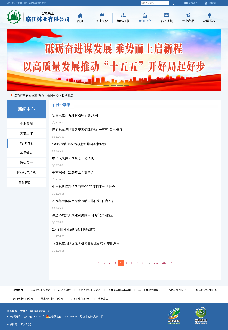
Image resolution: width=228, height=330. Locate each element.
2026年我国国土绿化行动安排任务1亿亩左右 (83, 201)
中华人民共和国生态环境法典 (73, 158)
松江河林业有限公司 (207, 290)
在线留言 (193, 3)
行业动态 (26, 143)
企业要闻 (26, 123)
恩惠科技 (98, 316)
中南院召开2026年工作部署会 (73, 172)
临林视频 (166, 21)
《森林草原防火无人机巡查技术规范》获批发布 (86, 243)
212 (156, 262)
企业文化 (101, 21)
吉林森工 (103, 298)
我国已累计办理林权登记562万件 (75, 115)
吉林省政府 (64, 290)
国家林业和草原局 (41, 290)
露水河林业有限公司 (52, 298)
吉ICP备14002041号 (34, 316)
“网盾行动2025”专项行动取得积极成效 (79, 144)
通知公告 (26, 162)
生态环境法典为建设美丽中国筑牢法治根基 (82, 215)
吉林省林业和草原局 (89, 290)
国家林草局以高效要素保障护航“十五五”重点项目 (87, 130)
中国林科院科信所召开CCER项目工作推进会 (83, 186)
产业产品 (188, 21)
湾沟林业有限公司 (178, 290)
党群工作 (26, 133)
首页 (80, 21)
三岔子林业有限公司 (149, 290)
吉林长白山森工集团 (119, 290)
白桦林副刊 (26, 182)
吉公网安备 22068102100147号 (63, 316)
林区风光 (209, 21)
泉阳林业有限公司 (23, 298)
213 (164, 262)
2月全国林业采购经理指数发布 (73, 229)
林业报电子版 (26, 172)
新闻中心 (144, 21)
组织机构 (123, 21)
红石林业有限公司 (80, 298)
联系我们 (213, 3)
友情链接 (18, 290)
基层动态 (26, 153)
